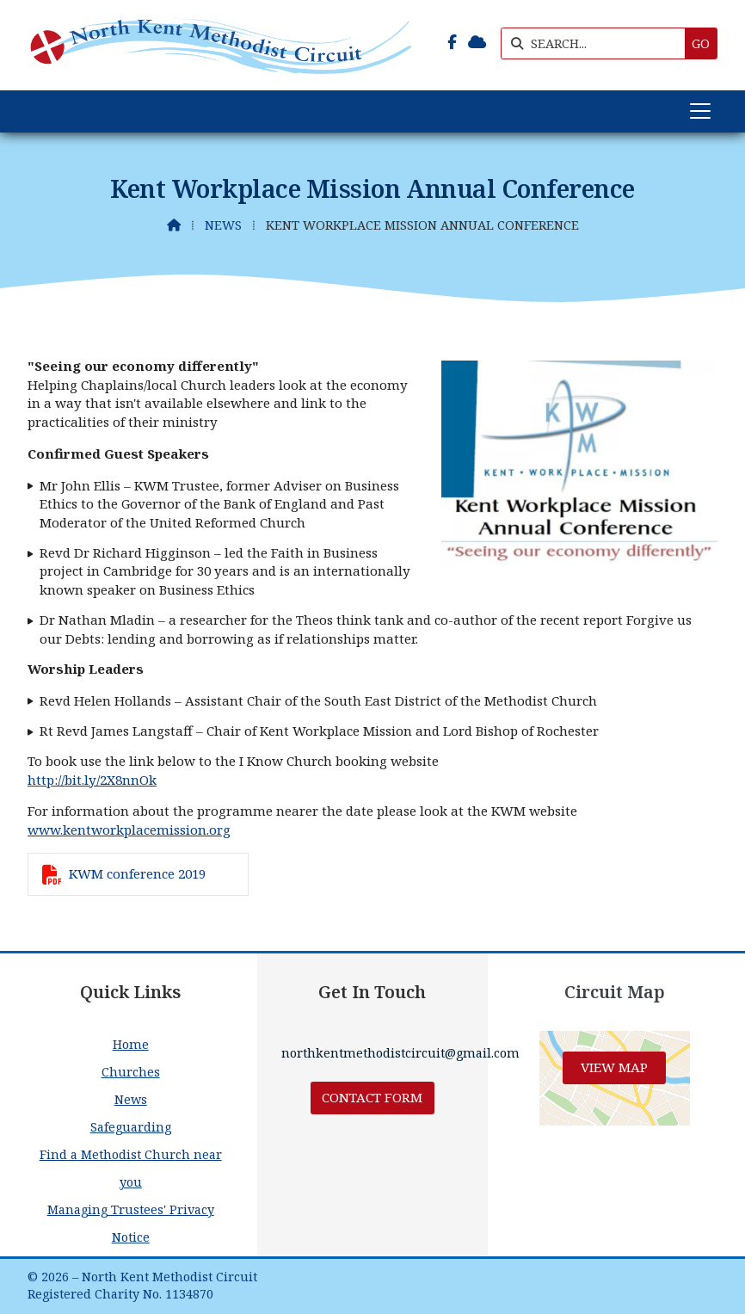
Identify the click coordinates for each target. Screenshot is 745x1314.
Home (131, 1044)
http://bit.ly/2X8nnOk (92, 779)
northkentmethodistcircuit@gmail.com (400, 1053)
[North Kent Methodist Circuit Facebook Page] (452, 42)
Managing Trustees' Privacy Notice (130, 1223)
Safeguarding (130, 1127)
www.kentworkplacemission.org (129, 829)
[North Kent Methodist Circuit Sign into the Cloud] (477, 42)
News (223, 225)
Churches (131, 1072)
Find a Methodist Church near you (131, 1168)
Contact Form (372, 1097)
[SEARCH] (597, 43)
